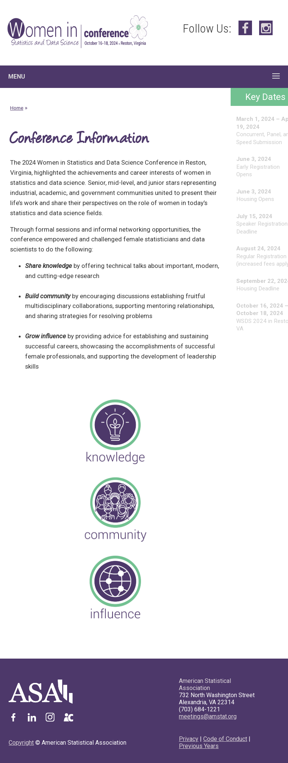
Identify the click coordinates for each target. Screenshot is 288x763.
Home (16, 108)
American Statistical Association (205, 684)
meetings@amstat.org (208, 716)
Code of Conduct (225, 738)
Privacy (188, 738)
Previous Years (199, 746)
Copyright (21, 742)
